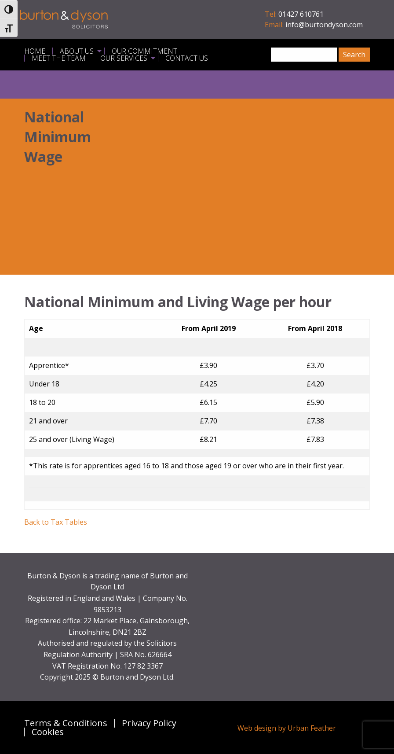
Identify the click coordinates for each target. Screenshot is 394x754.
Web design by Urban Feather (286, 728)
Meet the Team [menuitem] (59, 58)
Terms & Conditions (65, 723)
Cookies (48, 732)
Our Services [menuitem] (123, 58)
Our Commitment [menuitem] (144, 51)
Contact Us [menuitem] (186, 58)
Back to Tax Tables (55, 522)
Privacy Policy (149, 723)
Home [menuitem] (34, 51)
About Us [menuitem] (77, 51)
